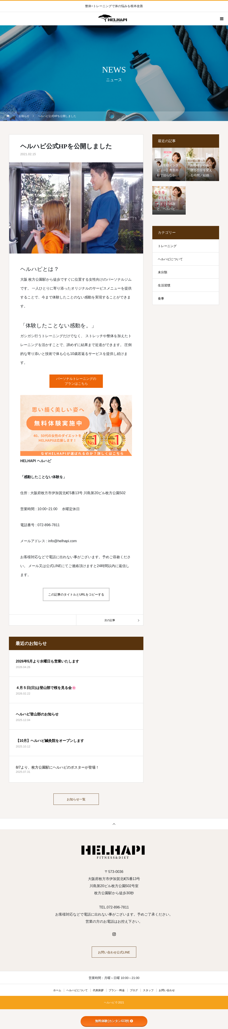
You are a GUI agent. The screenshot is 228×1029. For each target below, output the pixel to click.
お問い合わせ (167, 992)
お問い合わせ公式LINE (114, 954)
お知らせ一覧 (76, 800)
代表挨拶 (98, 992)
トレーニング (167, 246)
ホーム (57, 992)
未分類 (162, 272)
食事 (161, 298)
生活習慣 (164, 285)
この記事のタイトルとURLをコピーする (76, 594)
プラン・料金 (117, 992)
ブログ (134, 992)
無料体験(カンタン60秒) (114, 1021)
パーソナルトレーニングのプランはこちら (76, 381)
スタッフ (148, 992)
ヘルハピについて (170, 259)
